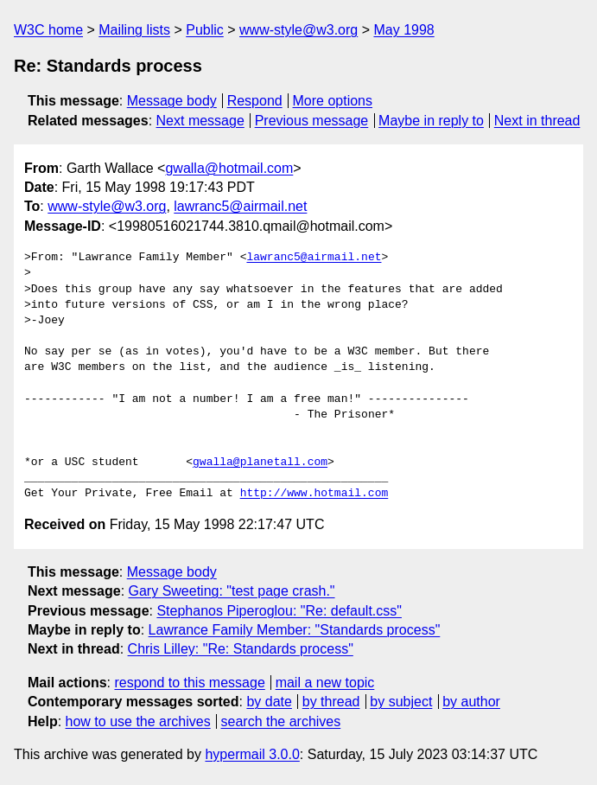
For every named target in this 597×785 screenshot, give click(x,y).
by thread (331, 701)
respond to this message (189, 682)
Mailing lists (134, 29)
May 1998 (403, 29)
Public (205, 29)
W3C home (48, 29)
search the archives (281, 721)
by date (268, 701)
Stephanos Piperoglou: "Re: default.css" (279, 610)
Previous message (312, 120)
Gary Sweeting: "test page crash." (232, 591)
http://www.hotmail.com (314, 493)
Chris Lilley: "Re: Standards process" (240, 648)
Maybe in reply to (431, 120)
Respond (255, 100)
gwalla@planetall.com (260, 462)
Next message (200, 120)
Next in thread (537, 120)
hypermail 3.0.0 (252, 754)
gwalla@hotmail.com (229, 168)
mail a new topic (325, 682)
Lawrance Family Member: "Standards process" (295, 629)
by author (471, 701)
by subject (401, 701)
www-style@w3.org (298, 29)
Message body (172, 100)
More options (333, 100)
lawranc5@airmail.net (240, 206)
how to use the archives (138, 721)
